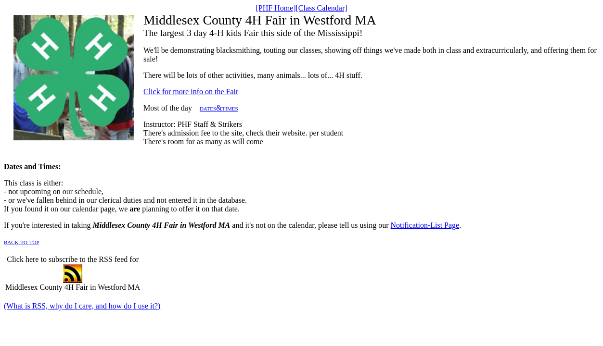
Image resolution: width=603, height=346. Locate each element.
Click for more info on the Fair (190, 91)
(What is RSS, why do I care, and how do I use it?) (82, 306)
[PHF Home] (275, 8)
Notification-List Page (425, 225)
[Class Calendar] (321, 8)
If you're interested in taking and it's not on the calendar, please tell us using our (197, 225)
